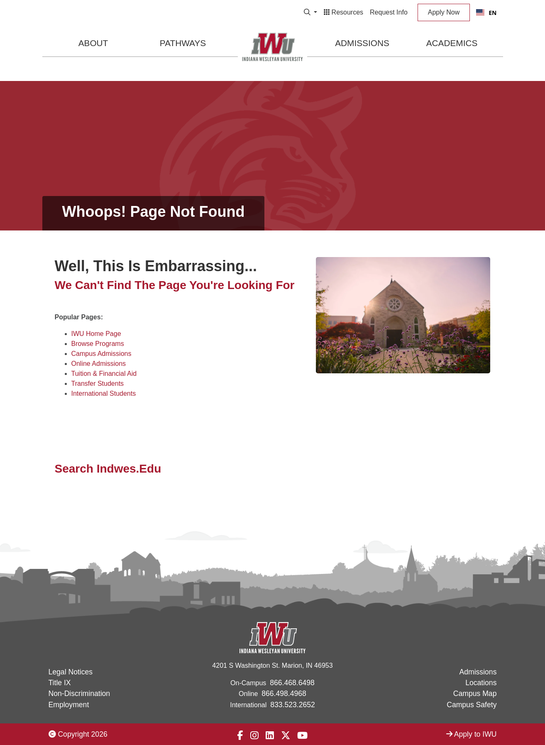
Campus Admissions (101, 353)
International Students (103, 393)
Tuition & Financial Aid (104, 373)
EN (486, 13)
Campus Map (475, 693)
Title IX (60, 683)
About (93, 43)
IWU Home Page (96, 333)
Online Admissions (98, 363)
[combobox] (486, 12)
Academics (452, 43)
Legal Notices (71, 672)
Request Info (389, 12)
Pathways (183, 43)
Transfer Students (97, 383)
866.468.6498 (292, 683)
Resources (343, 12)
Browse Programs (97, 343)
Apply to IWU (471, 734)
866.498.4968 (284, 693)
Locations (480, 683)
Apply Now (443, 12)
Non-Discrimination (79, 693)
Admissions (362, 43)
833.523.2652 (292, 705)
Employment (69, 705)
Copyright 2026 (78, 734)
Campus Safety (471, 705)
